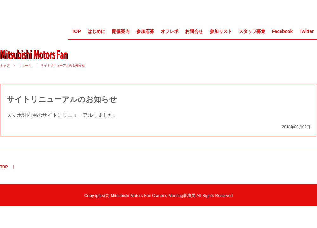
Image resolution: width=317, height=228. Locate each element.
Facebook (282, 31)
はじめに (96, 31)
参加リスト (221, 31)
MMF (36, 54)
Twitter (307, 31)
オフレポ (169, 31)
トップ (5, 65)
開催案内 (121, 31)
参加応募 (145, 31)
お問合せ (194, 31)
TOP (76, 31)
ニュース (25, 65)
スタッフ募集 (252, 31)
